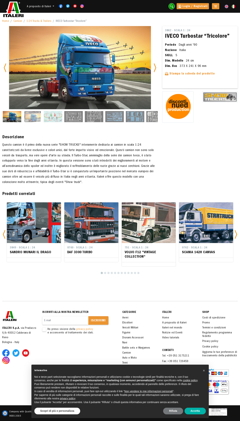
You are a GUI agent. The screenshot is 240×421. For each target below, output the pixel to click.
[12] (138, 273)
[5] (115, 273)
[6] (118, 273)
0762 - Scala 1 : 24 (194, 247)
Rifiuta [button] (173, 410)
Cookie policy (210, 346)
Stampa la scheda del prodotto (190, 74)
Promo (206, 322)
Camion (17, 21)
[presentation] (70, 346)
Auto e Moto (129, 358)
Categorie (129, 312)
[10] (132, 273)
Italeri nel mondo (172, 327)
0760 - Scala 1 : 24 (80, 247)
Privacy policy (210, 341)
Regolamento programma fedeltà (217, 334)
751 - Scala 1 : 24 (136, 247)
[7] (122, 273)
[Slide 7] (135, 116)
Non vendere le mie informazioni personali (148, 391)
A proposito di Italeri (174, 322)
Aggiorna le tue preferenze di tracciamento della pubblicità (219, 354)
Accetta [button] (195, 410)
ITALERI (167, 312)
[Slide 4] (73, 116)
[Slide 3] (53, 116)
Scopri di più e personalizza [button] (57, 410)
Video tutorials (170, 337)
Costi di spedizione (214, 317)
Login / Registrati (192, 6)
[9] (128, 273)
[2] (105, 273)
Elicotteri (127, 322)
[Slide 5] (94, 116)
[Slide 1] (12, 116)
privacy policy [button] (67, 398)
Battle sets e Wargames (136, 348)
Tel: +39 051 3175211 (175, 355)
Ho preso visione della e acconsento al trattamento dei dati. (77, 331)
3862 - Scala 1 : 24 (177, 30)
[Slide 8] (155, 116)
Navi (124, 342)
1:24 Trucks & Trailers (38, 21)
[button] (4, 234)
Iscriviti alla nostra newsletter (65, 312)
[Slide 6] (114, 116)
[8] (125, 273)
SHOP (205, 312)
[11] (135, 273)
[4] (112, 273)
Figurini (126, 332)
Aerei (125, 317)
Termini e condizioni (214, 327)
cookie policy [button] (190, 380)
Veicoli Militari (130, 327)
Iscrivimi (98, 320)
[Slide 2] (32, 116)
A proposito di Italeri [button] (39, 6)
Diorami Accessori (133, 337)
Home (5, 21)
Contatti (168, 350)
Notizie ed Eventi (172, 332)
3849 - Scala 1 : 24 (22, 247)
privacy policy (84, 329)
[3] (108, 273)
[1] (102, 273)
